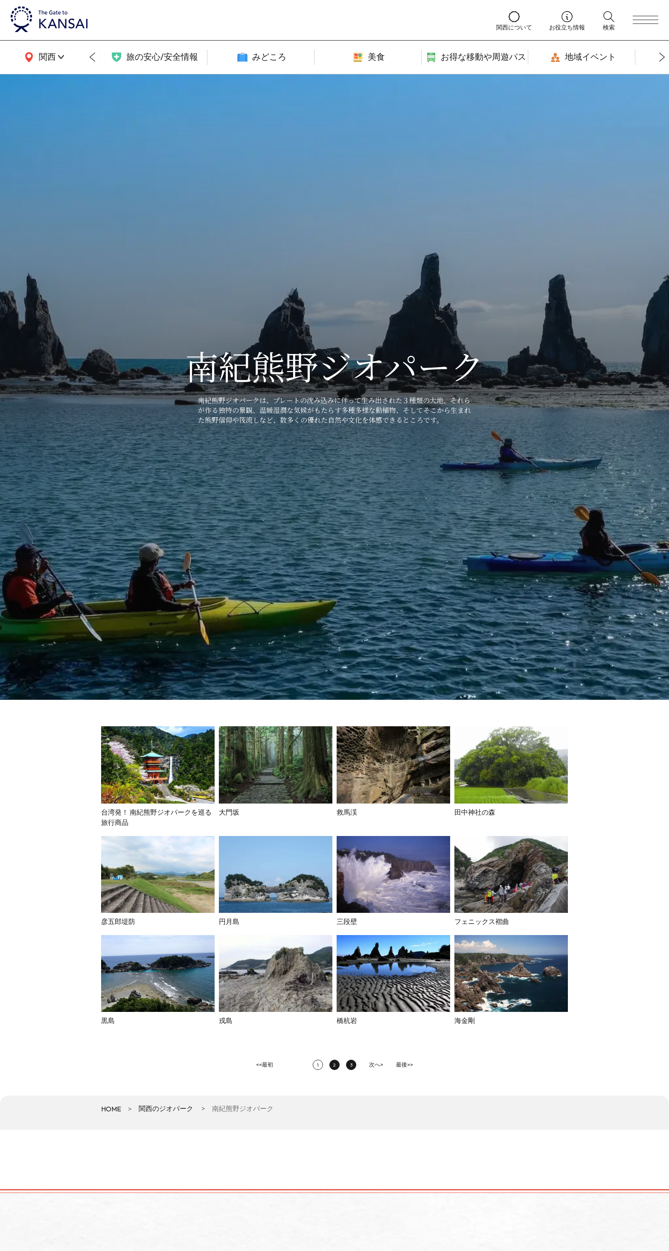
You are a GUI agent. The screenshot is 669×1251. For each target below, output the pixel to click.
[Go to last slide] (92, 57)
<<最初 (264, 1064)
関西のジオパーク (166, 1108)
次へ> (376, 1064)
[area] (42, 57)
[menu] (645, 20)
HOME (111, 1109)
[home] (245, 20)
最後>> (404, 1064)
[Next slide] (662, 57)
